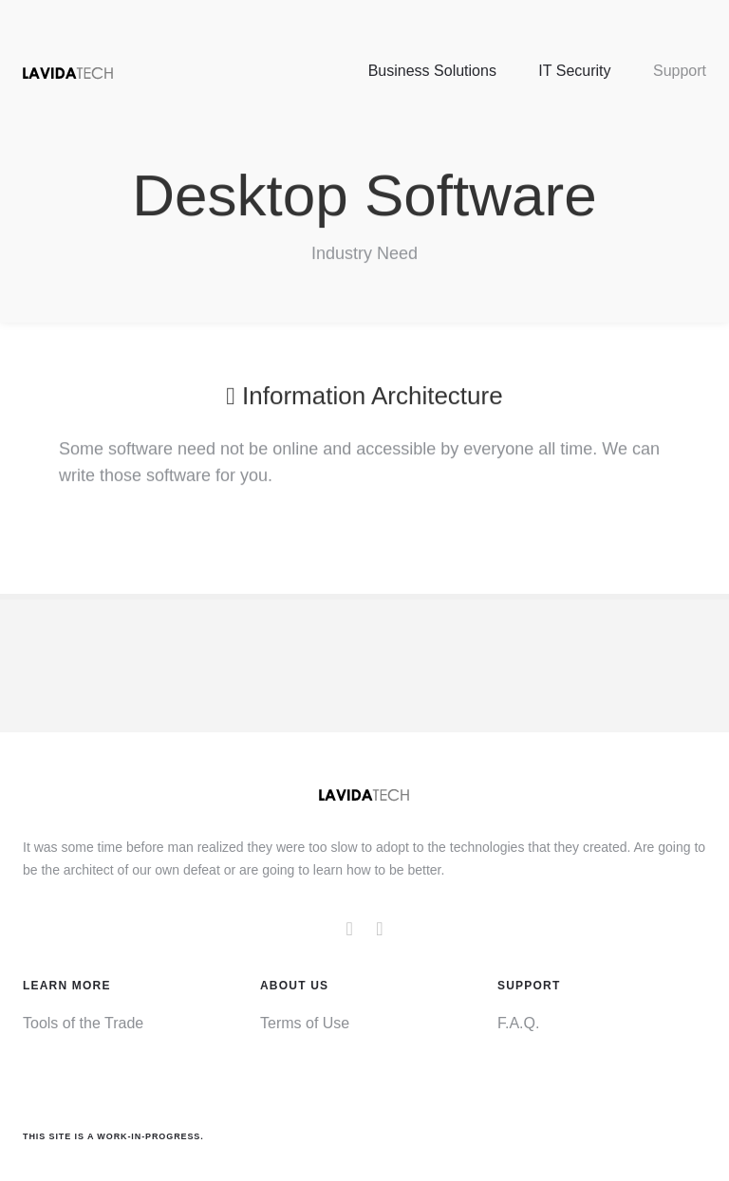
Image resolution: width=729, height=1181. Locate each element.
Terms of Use (304, 1023)
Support (679, 71)
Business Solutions (432, 71)
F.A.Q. (518, 1023)
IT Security (574, 71)
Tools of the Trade (83, 1023)
